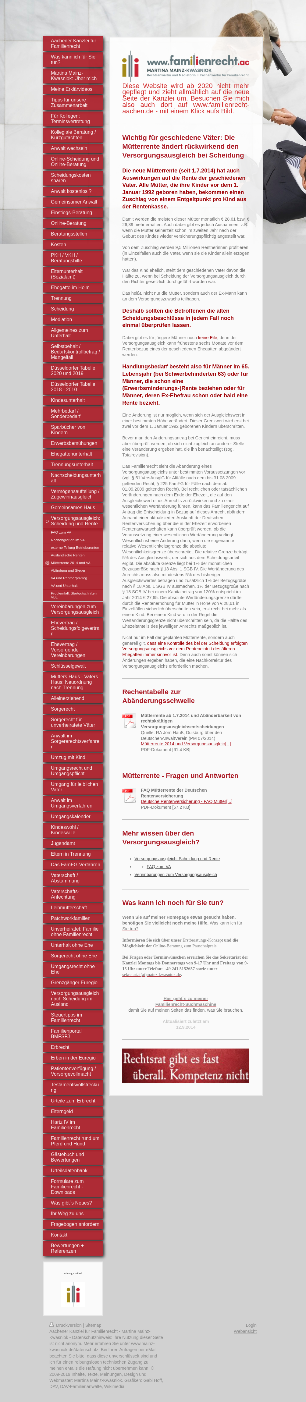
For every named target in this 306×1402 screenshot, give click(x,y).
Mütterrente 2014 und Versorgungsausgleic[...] (186, 743)
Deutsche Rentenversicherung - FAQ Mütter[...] (186, 801)
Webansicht (245, 1331)
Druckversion (66, 1325)
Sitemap (93, 1325)
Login (251, 1325)
